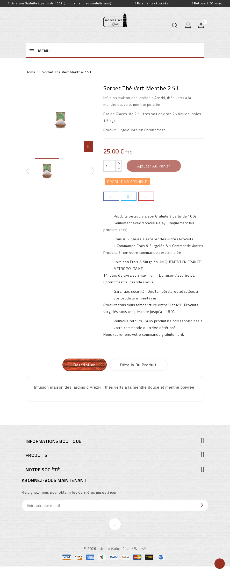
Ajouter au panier (153, 166)
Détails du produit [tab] (138, 365)
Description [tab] (84, 365)
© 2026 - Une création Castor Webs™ (115, 548)
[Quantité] (109, 166)
